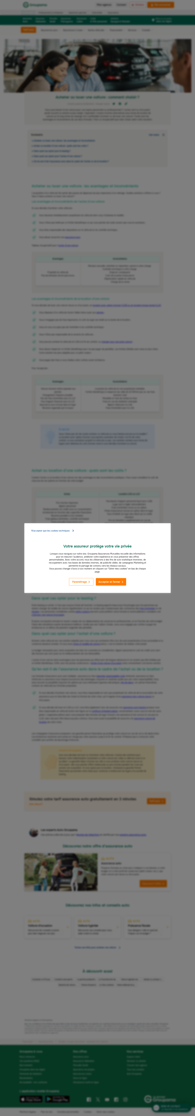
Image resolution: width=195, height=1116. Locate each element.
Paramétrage (81, 581)
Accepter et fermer (111, 581)
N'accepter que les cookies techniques (52, 530)
